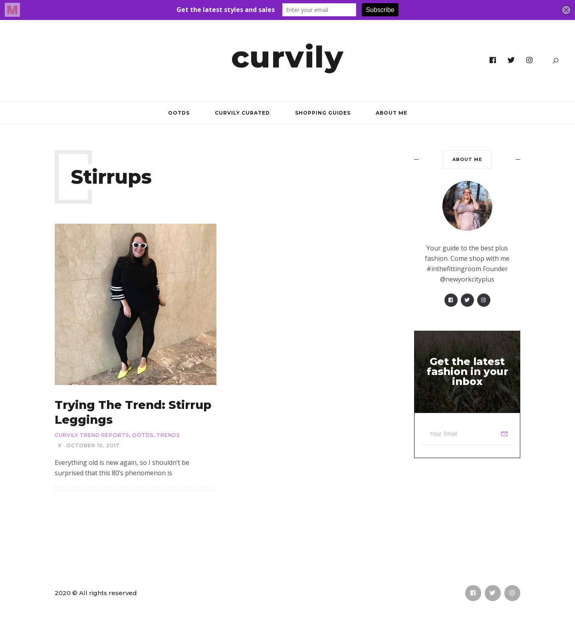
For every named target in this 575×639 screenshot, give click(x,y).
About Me (391, 113)
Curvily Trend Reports (92, 435)
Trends (168, 435)
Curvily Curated (242, 113)
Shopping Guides (323, 113)
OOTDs (179, 113)
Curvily (287, 56)
